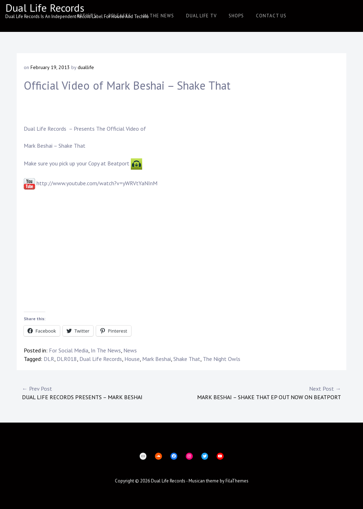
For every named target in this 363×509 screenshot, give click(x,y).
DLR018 (67, 358)
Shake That (186, 358)
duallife (86, 67)
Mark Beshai (38, 145)
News (130, 350)
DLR (49, 358)
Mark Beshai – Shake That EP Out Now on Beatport (261, 392)
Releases (119, 16)
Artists (86, 16)
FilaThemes (236, 481)
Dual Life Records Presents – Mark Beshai (102, 392)
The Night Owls (221, 358)
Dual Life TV (201, 16)
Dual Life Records (44, 8)
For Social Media (68, 350)
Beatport (118, 163)
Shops (236, 16)
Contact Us (271, 16)
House (132, 358)
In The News (158, 16)
